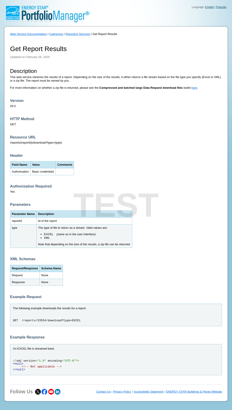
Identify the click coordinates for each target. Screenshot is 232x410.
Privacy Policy (122, 391)
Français (221, 7)
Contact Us (103, 391)
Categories (56, 34)
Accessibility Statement (149, 391)
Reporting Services (78, 34)
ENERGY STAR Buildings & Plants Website (194, 391)
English (209, 7)
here (194, 87)
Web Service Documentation (28, 34)
